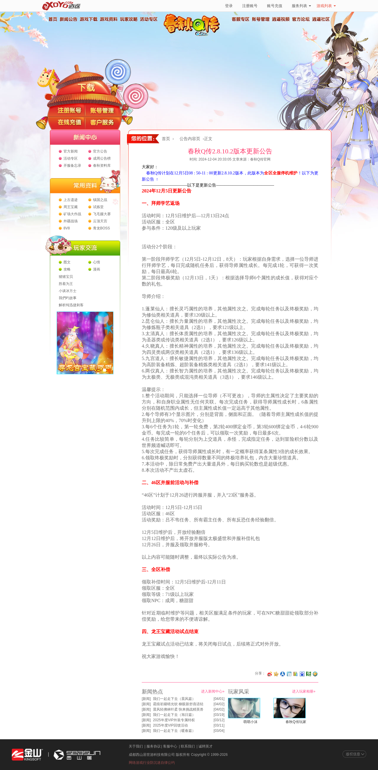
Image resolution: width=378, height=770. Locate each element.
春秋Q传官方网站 (193, 35)
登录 (229, 6)
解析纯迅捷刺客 (71, 305)
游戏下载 (88, 19)
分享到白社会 (289, 674)
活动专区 (148, 19)
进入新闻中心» (212, 691)
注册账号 (250, 6)
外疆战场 (70, 221)
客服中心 (170, 746)
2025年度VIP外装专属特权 (174, 720)
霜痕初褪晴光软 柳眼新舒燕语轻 (178, 704)
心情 (96, 262)
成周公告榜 (102, 158)
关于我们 (136, 746)
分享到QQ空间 (315, 674)
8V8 (66, 228)
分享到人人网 (282, 674)
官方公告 (100, 151)
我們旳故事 (67, 298)
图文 (67, 262)
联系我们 (188, 746)
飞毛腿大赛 (102, 214)
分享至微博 (269, 674)
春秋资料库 (102, 165)
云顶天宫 (100, 221)
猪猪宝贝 (66, 277)
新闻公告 (68, 19)
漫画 (96, 269)
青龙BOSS (101, 228)
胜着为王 (66, 284)
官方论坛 (301, 19)
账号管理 (261, 19)
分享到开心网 (276, 674)
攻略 (67, 269)
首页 (52, 19)
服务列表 (301, 6)
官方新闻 (70, 151)
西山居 (76, 755)
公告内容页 (190, 139)
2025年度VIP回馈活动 (170, 725)
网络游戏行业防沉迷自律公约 (152, 763)
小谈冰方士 (67, 291)
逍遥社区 (321, 19)
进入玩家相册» (303, 691)
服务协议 (153, 746)
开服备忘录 (72, 165)
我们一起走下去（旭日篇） (174, 715)
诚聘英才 (205, 746)
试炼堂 (98, 207)
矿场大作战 (72, 214)
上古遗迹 (70, 200)
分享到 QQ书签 (295, 674)
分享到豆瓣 (308, 674)
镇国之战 (100, 200)
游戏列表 (326, 6)
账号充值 (274, 6)
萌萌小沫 (250, 722)
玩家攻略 (128, 19)
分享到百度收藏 (302, 674)
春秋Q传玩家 (296, 722)
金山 (27, 755)
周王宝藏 (70, 207)
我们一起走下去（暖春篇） (174, 731)
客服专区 (241, 19)
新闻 (146, 699)
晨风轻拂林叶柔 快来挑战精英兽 (178, 709)
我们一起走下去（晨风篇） (174, 699)
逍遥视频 (281, 19)
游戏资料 (108, 19)
